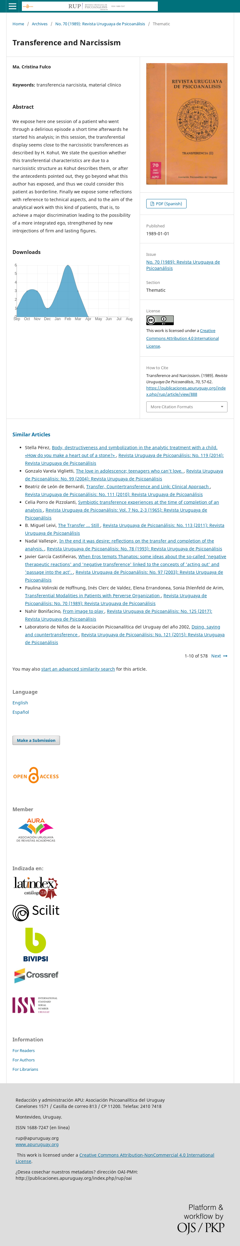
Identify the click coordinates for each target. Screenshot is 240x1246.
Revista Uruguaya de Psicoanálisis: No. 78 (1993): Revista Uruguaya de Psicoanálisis (134, 549)
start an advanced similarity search (78, 669)
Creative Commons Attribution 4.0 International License (182, 338)
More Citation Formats (172, 407)
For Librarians (25, 1069)
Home (18, 24)
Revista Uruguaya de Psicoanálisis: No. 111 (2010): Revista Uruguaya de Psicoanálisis (114, 494)
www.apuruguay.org (37, 1144)
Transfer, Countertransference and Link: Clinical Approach (148, 486)
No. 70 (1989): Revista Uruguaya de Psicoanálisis (100, 24)
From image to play (83, 611)
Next (216, 656)
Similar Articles (31, 434)
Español (20, 712)
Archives (40, 24)
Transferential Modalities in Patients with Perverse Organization (93, 595)
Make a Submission (36, 740)
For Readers (23, 1050)
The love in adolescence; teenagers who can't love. (130, 471)
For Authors (23, 1060)
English (20, 703)
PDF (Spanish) (168, 203)
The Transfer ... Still (79, 525)
